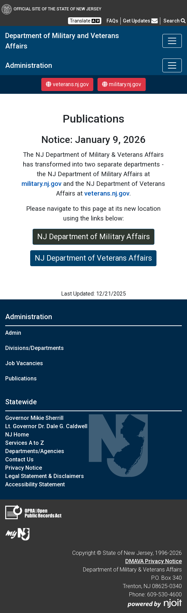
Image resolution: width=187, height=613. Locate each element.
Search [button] (174, 21)
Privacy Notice (23, 468)
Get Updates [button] (140, 21)
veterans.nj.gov (67, 84)
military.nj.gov (121, 84)
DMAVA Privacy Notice (153, 561)
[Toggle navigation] (172, 41)
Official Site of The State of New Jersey (51, 9)
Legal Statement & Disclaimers (44, 476)
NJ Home (17, 434)
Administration (28, 65)
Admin (13, 333)
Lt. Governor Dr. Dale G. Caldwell (46, 426)
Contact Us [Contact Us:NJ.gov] (19, 459)
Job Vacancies (24, 363)
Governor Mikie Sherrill (34, 418)
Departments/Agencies (34, 451)
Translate (85, 21)
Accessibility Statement (35, 484)
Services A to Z (24, 443)
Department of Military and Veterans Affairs (62, 40)
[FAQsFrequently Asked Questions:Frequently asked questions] (112, 21)
